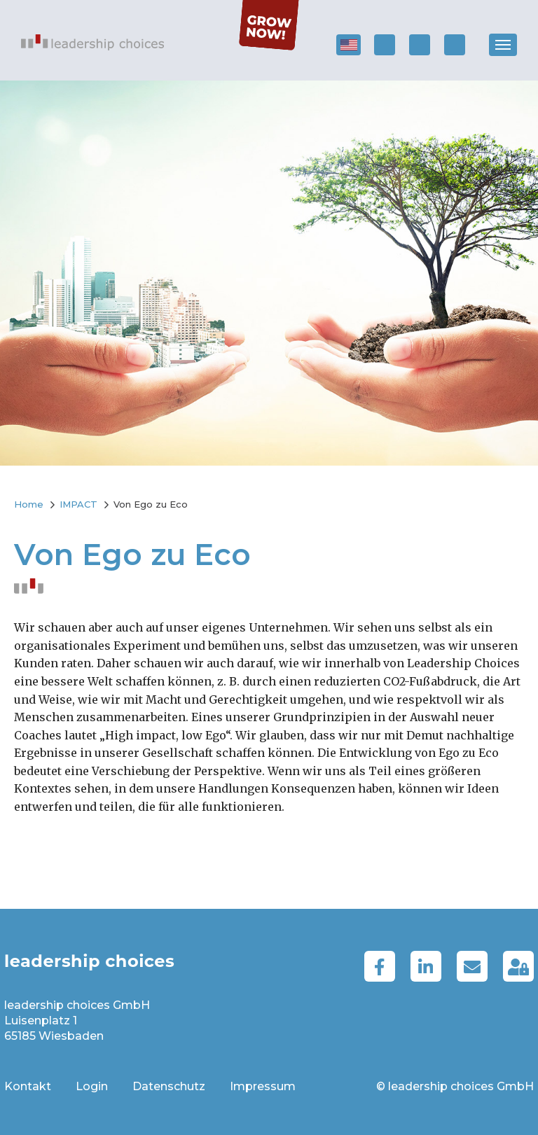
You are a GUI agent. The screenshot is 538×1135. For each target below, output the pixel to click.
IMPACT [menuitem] (78, 504)
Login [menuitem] (92, 1086)
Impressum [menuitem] (263, 1086)
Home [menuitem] (28, 504)
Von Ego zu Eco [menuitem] (150, 504)
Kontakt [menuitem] (27, 1086)
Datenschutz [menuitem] (168, 1086)
